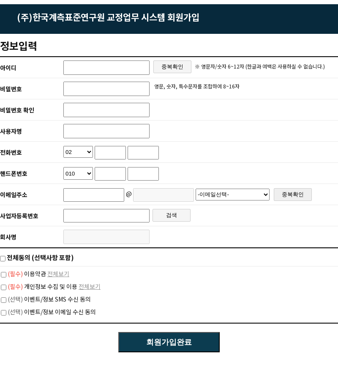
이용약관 (27, 273)
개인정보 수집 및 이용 (42, 286)
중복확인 (172, 66)
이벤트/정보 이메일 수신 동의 (52, 311)
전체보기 (58, 273)
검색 (171, 215)
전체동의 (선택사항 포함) (40, 257)
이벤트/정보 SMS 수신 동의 (49, 299)
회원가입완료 (169, 342)
